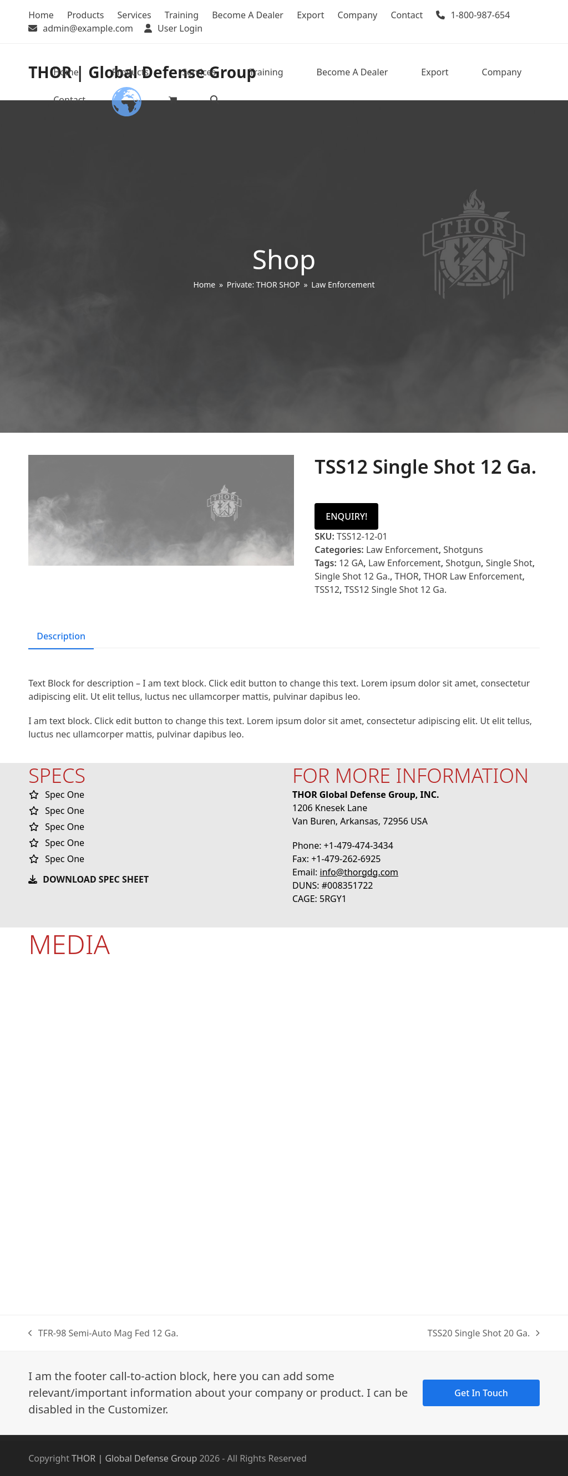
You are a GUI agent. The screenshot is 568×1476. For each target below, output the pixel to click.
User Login (180, 28)
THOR (407, 576)
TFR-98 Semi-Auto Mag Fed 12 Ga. (103, 1333)
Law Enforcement (402, 550)
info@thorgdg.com (359, 872)
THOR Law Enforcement (472, 576)
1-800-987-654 (480, 15)
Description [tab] (61, 636)
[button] (172, 100)
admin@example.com (88, 28)
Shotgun (463, 563)
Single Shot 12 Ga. (352, 576)
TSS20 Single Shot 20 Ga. (484, 1333)
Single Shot (509, 563)
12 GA (351, 563)
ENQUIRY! (346, 516)
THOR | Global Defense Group (134, 1458)
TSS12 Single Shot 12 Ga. (395, 589)
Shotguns (463, 550)
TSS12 (327, 589)
